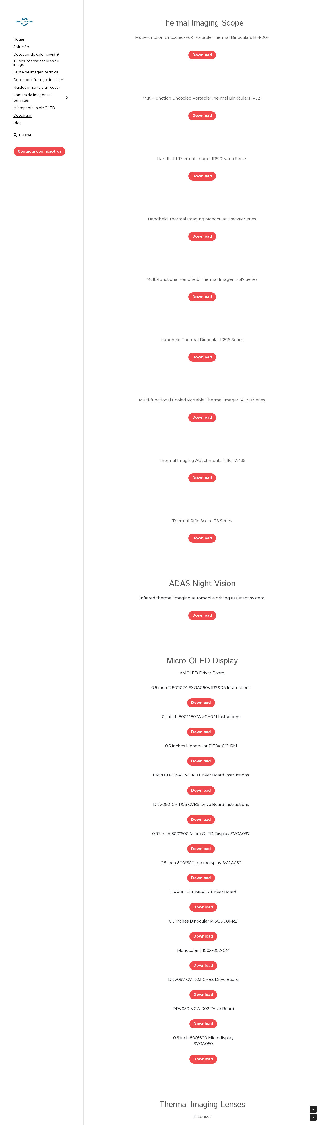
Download (202, 55)
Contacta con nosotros (39, 151)
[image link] (24, 21)
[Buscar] (22, 135)
